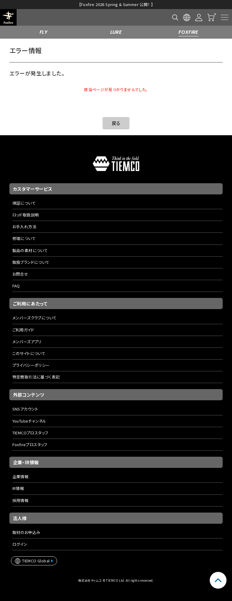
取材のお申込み (26, 532)
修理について (24, 238)
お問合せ (20, 274)
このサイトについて (29, 353)
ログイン (19, 544)
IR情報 (18, 488)
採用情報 (20, 500)
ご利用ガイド (23, 330)
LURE (116, 32)
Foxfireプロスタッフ (29, 444)
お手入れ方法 (24, 226)
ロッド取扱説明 (25, 215)
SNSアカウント (25, 409)
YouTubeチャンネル (29, 421)
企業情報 (20, 476)
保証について (24, 203)
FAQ (16, 286)
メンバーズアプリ (27, 341)
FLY (43, 32)
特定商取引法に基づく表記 (36, 377)
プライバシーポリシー (31, 365)
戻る (116, 123)
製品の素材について (30, 250)
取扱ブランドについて (31, 262)
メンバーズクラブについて (34, 318)
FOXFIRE (188, 32)
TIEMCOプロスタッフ (30, 433)
